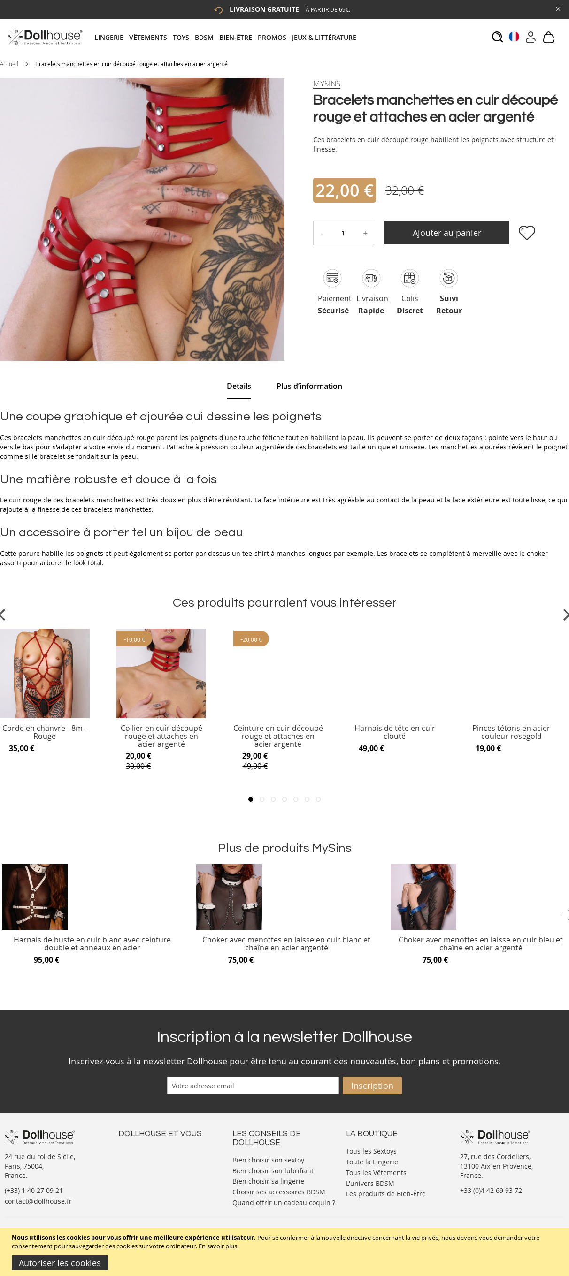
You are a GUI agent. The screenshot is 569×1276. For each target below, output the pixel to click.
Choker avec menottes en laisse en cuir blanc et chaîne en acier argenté (286, 944)
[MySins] (326, 83)
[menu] (228, 37)
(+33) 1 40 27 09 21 (34, 1190)
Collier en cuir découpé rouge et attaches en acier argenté (161, 736)
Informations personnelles (159, 1168)
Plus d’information (309, 386)
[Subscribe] (372, 1085)
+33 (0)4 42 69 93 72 (491, 1190)
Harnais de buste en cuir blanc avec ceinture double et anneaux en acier (92, 944)
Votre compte (139, 1159)
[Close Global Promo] (557, 8)
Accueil (9, 64)
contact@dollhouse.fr (38, 1201)
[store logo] (45, 37)
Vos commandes (143, 1178)
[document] (286, 1251)
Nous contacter (142, 1150)
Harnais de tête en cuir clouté (394, 732)
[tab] (228, 37)
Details (239, 386)
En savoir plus (218, 1246)
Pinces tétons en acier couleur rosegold (511, 732)
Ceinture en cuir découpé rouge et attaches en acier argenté (278, 736)
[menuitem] (111, 37)
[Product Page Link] (161, 716)
